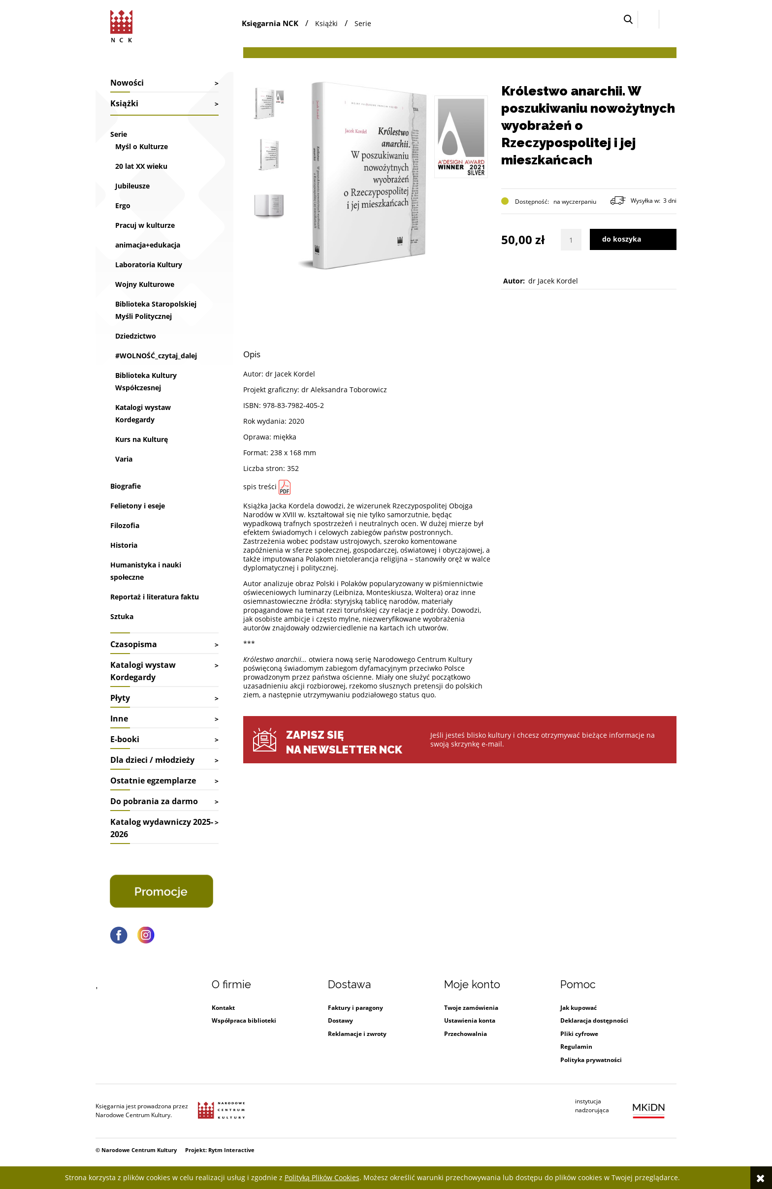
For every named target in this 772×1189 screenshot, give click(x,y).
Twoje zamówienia (471, 1007)
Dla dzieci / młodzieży (152, 759)
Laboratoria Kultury (148, 264)
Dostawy (340, 1020)
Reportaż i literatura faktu (154, 596)
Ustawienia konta (469, 1020)
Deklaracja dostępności (594, 1020)
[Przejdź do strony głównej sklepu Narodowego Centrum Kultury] (123, 24)
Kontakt (223, 1007)
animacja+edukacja (147, 245)
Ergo (122, 205)
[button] (628, 19)
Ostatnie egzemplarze (153, 780)
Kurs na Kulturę (141, 439)
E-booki (124, 739)
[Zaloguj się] (648, 19)
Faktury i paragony (355, 1007)
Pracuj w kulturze (145, 225)
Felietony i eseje (137, 505)
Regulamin (576, 1046)
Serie (118, 134)
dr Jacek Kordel (553, 280)
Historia (123, 545)
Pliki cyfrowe (579, 1034)
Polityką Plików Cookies (322, 1177)
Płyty (120, 697)
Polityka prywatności (591, 1060)
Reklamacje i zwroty (357, 1034)
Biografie (125, 486)
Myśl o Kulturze (141, 146)
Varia (123, 459)
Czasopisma (133, 644)
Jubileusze (132, 185)
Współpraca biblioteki (244, 1020)
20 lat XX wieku (141, 166)
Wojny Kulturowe (144, 284)
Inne (119, 718)
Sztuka (121, 616)
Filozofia (124, 525)
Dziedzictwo (135, 336)
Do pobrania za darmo (154, 801)
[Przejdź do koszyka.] (668, 19)
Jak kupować (578, 1007)
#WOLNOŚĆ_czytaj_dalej (156, 355)
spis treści (260, 486)
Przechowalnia (465, 1034)
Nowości (127, 82)
